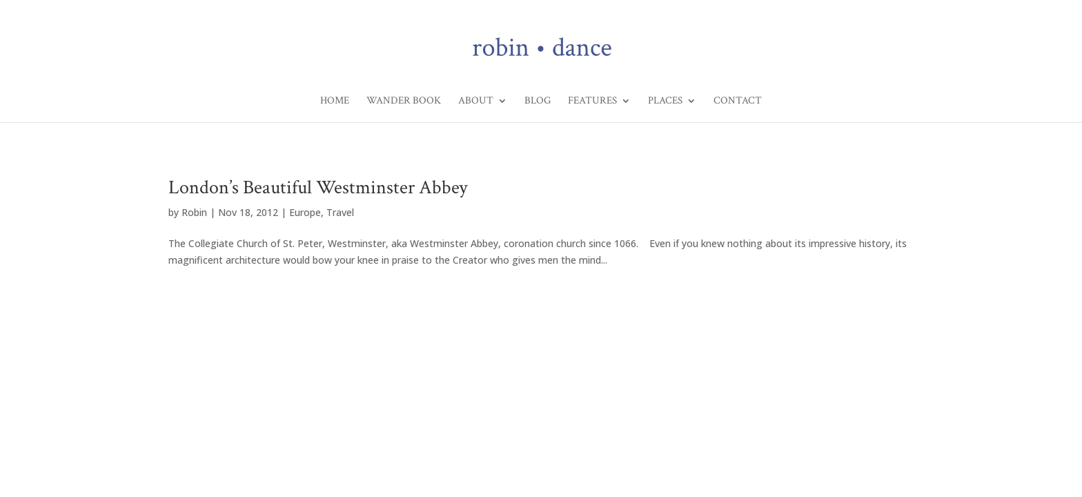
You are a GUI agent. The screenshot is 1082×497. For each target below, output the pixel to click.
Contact (738, 101)
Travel (340, 212)
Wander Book (403, 101)
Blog (537, 101)
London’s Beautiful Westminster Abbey (317, 187)
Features (592, 101)
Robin (194, 212)
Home (334, 101)
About (475, 101)
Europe (305, 212)
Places (665, 101)
